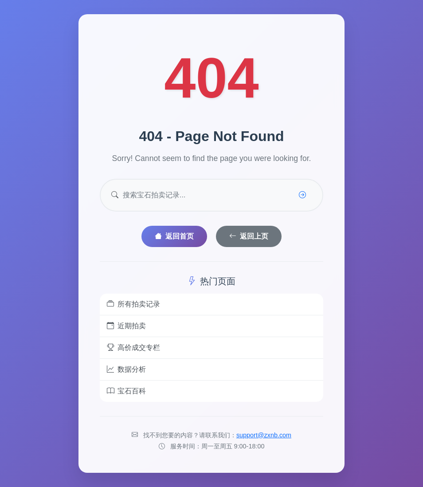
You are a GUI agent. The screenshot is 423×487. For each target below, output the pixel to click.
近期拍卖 (126, 326)
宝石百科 (126, 391)
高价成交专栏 (133, 347)
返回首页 (174, 236)
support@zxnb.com (263, 435)
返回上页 (248, 236)
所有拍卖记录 (133, 304)
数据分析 (126, 369)
